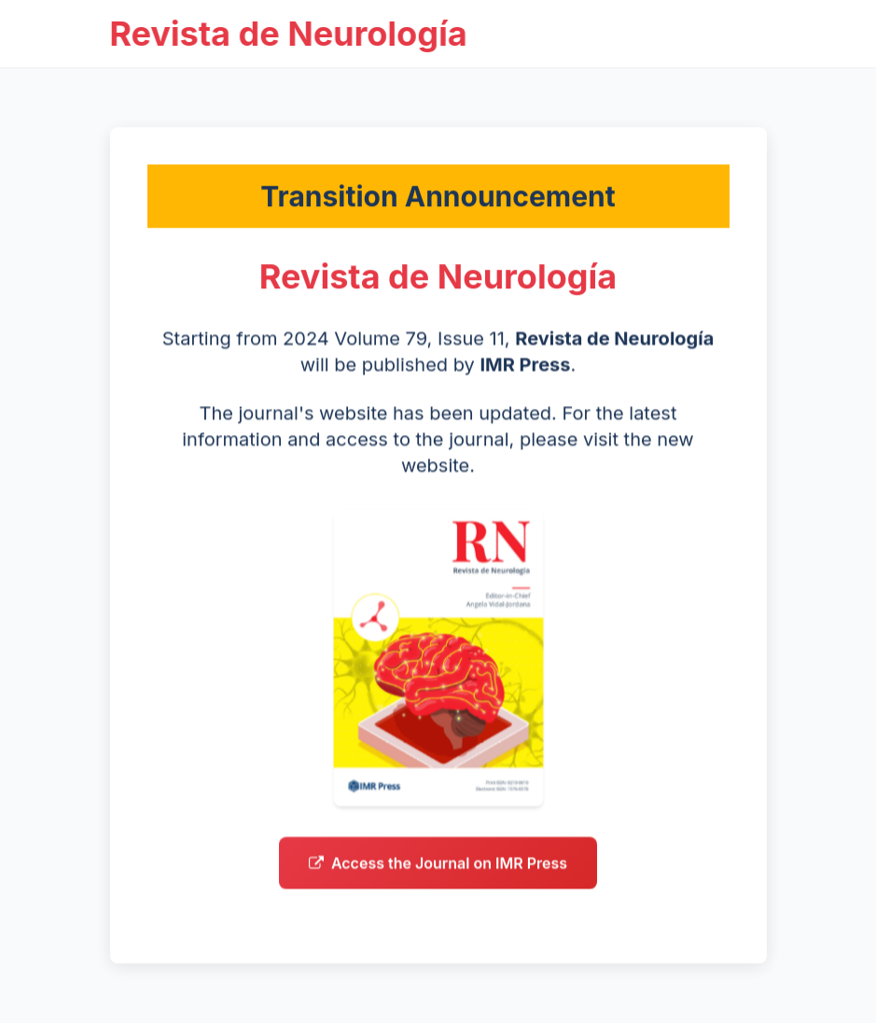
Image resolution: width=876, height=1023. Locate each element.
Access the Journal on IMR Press (438, 868)
